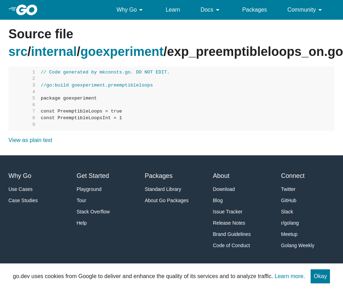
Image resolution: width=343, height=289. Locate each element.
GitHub (289, 200)
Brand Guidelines (232, 234)
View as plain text (30, 140)
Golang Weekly (297, 245)
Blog (218, 200)
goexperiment (121, 51)
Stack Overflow (93, 211)
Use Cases (20, 189)
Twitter (288, 189)
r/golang (290, 223)
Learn (173, 10)
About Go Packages (167, 200)
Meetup (289, 234)
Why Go (131, 10)
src (17, 51)
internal (54, 51)
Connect (293, 175)
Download (224, 189)
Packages (254, 10)
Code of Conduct (231, 245)
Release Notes (229, 223)
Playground (89, 189)
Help (82, 223)
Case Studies (23, 200)
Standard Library (163, 189)
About (221, 175)
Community (305, 10)
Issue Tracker (228, 211)
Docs (211, 10)
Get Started (93, 175)
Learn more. (290, 276)
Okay (320, 276)
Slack (287, 211)
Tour (81, 200)
